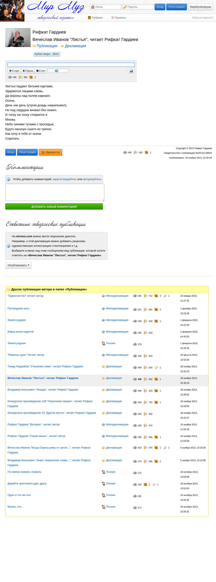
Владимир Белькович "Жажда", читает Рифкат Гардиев (43, 389)
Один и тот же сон (19, 495)
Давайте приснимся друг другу (27, 483)
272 (140, 473)
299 (140, 321)
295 (140, 356)
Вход (160, 6)
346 (140, 296)
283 (140, 425)
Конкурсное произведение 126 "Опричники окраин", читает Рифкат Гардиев (50, 404)
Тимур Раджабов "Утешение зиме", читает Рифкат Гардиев (45, 366)
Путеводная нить (18, 308)
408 (140, 391)
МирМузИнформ (200, 6)
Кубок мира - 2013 (47, 53)
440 (14, 77)
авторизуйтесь (92, 179)
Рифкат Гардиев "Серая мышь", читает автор (36, 436)
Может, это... (16, 506)
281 (140, 310)
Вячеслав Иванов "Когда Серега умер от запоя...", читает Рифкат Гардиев (49, 450)
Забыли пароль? (202, 17)
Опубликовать (18, 265)
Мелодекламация (117, 295)
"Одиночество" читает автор (25, 295)
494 (140, 367)
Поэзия (110, 343)
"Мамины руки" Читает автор (26, 354)
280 (140, 437)
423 (140, 448)
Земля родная (17, 320)
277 (140, 508)
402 (140, 414)
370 (140, 461)
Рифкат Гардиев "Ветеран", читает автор (33, 424)
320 (140, 485)
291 (140, 496)
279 (140, 344)
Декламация (75, 46)
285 (140, 333)
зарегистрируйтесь (65, 179)
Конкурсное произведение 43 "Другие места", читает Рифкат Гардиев (52, 412)
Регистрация (177, 6)
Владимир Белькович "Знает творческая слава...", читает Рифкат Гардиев (49, 463)
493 (140, 402)
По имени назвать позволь (24, 471)
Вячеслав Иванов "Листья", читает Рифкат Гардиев (43, 378)
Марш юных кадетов (21, 331)
